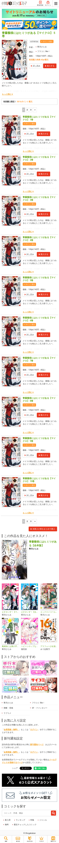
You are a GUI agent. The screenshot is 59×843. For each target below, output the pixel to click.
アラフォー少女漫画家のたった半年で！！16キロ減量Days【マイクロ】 (48, 646)
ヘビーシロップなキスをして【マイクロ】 (29, 646)
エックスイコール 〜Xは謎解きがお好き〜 (48, 612)
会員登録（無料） (11, 729)
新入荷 (8, 820)
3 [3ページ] (30, 110)
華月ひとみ (42, 47)
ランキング (20, 820)
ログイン (48, 3)
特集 (32, 820)
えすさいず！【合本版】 (29, 612)
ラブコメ (7, 713)
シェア (15, 768)
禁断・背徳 (8, 708)
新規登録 (40, 3)
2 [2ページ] (27, 110)
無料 (7, 824)
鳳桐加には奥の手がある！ (10, 646)
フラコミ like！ (43, 51)
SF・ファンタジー (39, 708)
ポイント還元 (47, 41)
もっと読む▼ (7, 94)
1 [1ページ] (23, 110)
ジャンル (43, 820)
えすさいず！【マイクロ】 (10, 612)
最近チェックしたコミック (25, 824)
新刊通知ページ (36, 744)
